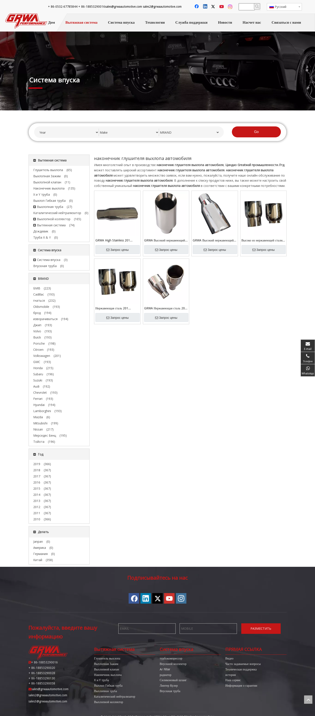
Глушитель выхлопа (107, 658)
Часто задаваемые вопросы (243, 664)
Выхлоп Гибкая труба (108, 685)
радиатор (166, 675)
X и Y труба (101, 680)
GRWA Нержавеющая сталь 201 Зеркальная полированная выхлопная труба (165, 309)
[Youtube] (222, 6)
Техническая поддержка (241, 669)
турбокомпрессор (171, 658)
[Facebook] (197, 6)
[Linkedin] (205, 6)
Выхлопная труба (105, 691)
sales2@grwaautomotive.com (101, 6)
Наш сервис (233, 680)
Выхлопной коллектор (108, 702)
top (308, 699)
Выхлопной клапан (106, 669)
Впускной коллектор (173, 664)
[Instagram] (230, 6)
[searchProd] (247, 6)
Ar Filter (165, 669)
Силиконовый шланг (173, 680)
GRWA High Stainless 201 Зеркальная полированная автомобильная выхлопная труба (116, 241)
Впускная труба (170, 691)
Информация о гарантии (241, 685)
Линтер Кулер (169, 685)
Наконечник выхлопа (108, 675)
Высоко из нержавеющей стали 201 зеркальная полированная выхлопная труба (262, 241)
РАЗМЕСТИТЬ (260, 628)
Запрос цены (117, 250)
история (230, 675)
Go (256, 132)
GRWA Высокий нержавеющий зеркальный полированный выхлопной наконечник (213, 241)
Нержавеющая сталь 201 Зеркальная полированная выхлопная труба (112, 309)
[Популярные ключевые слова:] (257, 6)
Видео (229, 658)
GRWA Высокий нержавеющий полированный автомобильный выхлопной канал (164, 241)
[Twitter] (213, 6)
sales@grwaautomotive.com (62, 6)
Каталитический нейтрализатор (114, 696)
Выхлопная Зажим (106, 664)
